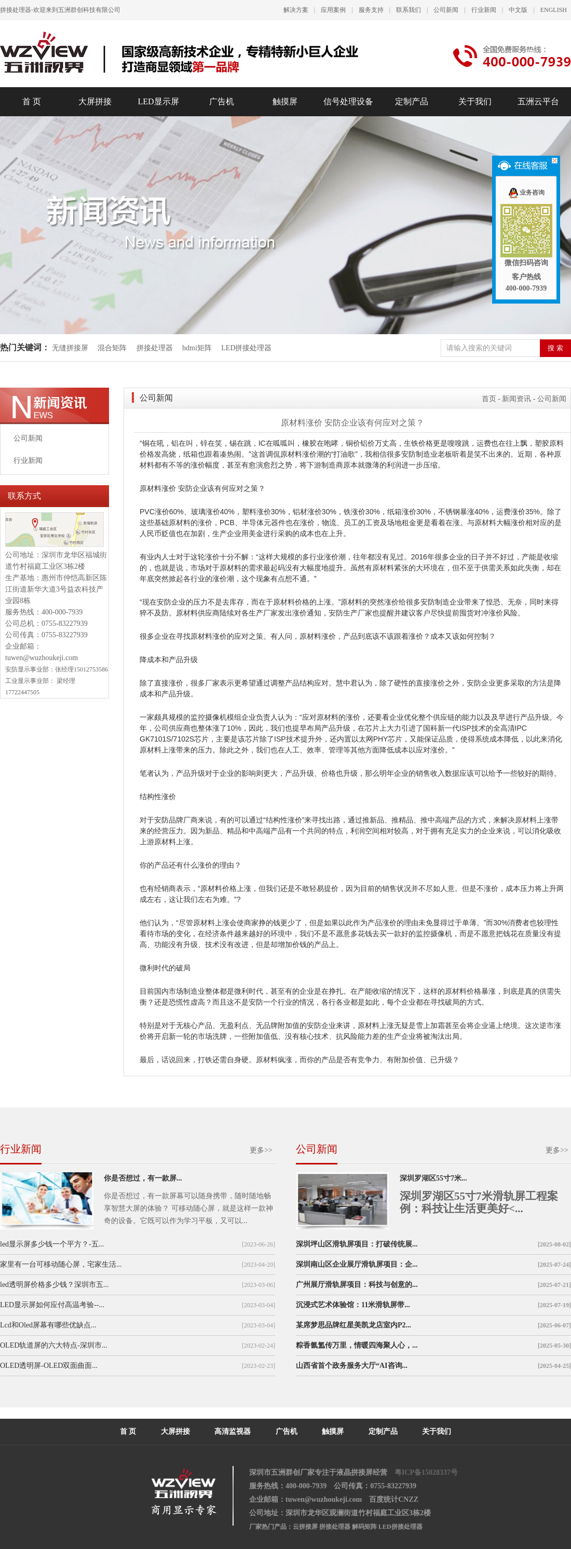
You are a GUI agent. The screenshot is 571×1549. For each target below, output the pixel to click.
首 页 (31, 101)
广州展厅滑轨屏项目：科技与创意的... (357, 1284)
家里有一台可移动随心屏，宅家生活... (61, 1264)
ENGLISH (553, 9)
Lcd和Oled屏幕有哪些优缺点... (48, 1325)
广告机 (221, 101)
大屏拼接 (95, 101)
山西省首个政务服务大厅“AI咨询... (351, 1365)
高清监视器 (232, 1431)
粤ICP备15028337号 (426, 1472)
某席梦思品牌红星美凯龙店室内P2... (353, 1325)
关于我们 (475, 101)
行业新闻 (483, 9)
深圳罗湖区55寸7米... (433, 1178)
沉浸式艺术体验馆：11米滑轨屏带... (353, 1305)
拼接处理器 (155, 348)
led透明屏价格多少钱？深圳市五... (54, 1284)
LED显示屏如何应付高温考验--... (52, 1305)
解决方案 (295, 9)
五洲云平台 (538, 101)
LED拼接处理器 (246, 348)
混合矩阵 (112, 348)
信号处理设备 (348, 101)
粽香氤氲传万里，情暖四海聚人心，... (357, 1345)
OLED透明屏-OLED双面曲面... (49, 1365)
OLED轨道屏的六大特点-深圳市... (53, 1345)
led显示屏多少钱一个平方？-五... (52, 1244)
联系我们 (408, 9)
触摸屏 (285, 101)
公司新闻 (445, 9)
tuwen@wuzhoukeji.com (41, 658)
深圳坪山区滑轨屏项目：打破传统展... (357, 1244)
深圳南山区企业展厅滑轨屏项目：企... (357, 1264)
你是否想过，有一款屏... (143, 1178)
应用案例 (333, 9)
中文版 (518, 9)
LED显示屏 (158, 101)
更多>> (261, 1150)
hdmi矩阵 (197, 348)
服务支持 (371, 9)
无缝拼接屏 (71, 348)
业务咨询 (526, 192)
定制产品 (411, 101)
